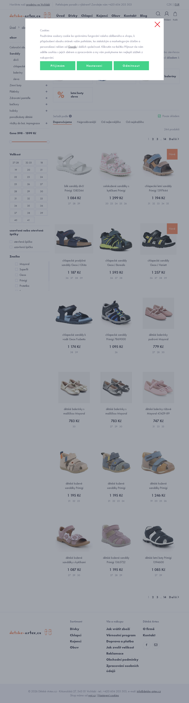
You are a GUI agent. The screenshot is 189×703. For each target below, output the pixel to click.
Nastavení (94, 66)
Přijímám (58, 66)
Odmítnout (131, 66)
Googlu (72, 47)
